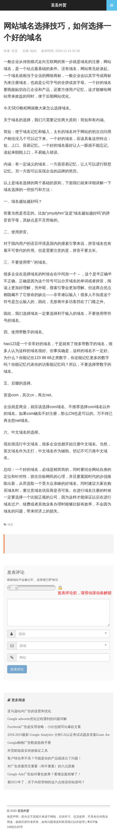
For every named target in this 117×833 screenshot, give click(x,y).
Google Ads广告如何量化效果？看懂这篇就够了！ (44, 774)
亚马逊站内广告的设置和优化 (29, 711)
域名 (10, 524)
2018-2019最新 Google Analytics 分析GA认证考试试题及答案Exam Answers (62, 734)
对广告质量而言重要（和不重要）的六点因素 (41, 766)
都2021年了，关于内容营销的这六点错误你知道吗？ (46, 782)
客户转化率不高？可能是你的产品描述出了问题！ (44, 758)
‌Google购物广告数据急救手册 (29, 742)
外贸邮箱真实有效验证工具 (27, 750)
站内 (33, 51)
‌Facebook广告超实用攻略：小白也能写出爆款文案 (44, 726)
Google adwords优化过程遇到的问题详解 (37, 718)
